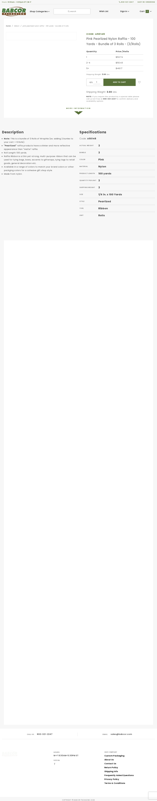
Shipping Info (111, 769)
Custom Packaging (113, 754)
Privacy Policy (111, 777)
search (72, 11)
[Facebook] (55, 762)
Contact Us (109, 762)
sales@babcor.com (121, 732)
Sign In (124, 11)
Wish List (103, 11)
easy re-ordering (146, 2)
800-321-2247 (45, 732)
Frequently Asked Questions (118, 773)
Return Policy (111, 766)
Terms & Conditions (114, 781)
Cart (145, 11)
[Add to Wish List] (139, 82)
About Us (108, 758)
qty (90, 82)
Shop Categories (40, 11)
